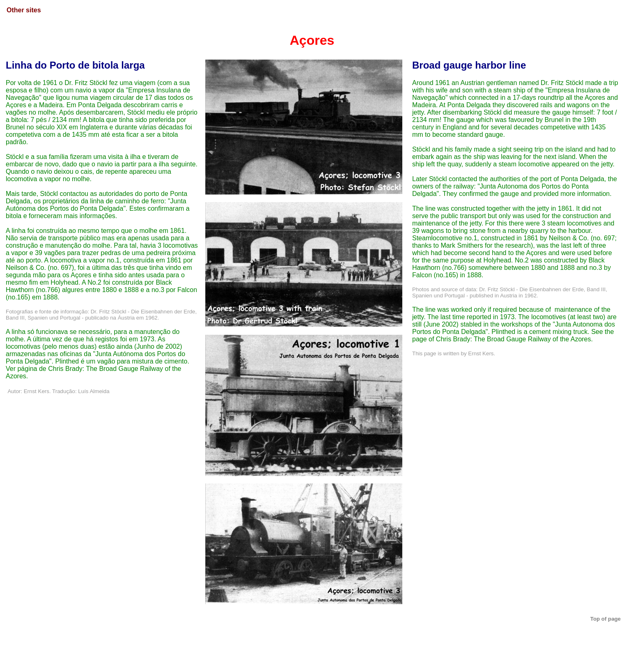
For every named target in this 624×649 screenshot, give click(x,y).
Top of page (605, 619)
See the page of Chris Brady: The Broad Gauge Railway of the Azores (513, 335)
